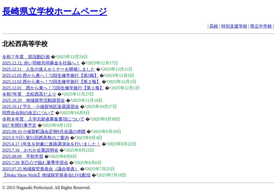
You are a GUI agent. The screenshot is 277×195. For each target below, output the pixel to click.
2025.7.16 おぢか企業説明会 (30, 150)
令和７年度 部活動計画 (26, 56)
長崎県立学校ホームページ (54, 11)
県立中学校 (261, 26)
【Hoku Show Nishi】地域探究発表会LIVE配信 (46, 175)
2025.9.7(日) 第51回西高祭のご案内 (35, 137)
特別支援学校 (234, 26)
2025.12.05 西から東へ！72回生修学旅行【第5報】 (50, 75)
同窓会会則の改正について (28, 112)
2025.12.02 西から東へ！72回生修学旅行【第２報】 (51, 81)
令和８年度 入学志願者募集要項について (43, 119)
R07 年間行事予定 (19, 125)
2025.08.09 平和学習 (22, 156)
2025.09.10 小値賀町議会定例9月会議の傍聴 (43, 131)
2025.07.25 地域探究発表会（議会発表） (40, 169)
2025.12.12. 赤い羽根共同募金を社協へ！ (41, 63)
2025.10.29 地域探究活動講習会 (33, 100)
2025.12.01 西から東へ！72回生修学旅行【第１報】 (53, 88)
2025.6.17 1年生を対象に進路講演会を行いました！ (51, 144)
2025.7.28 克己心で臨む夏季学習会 (35, 162)
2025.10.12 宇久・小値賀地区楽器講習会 (40, 106)
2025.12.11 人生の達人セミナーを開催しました (48, 69)
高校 (213, 26)
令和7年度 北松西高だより (29, 94)
